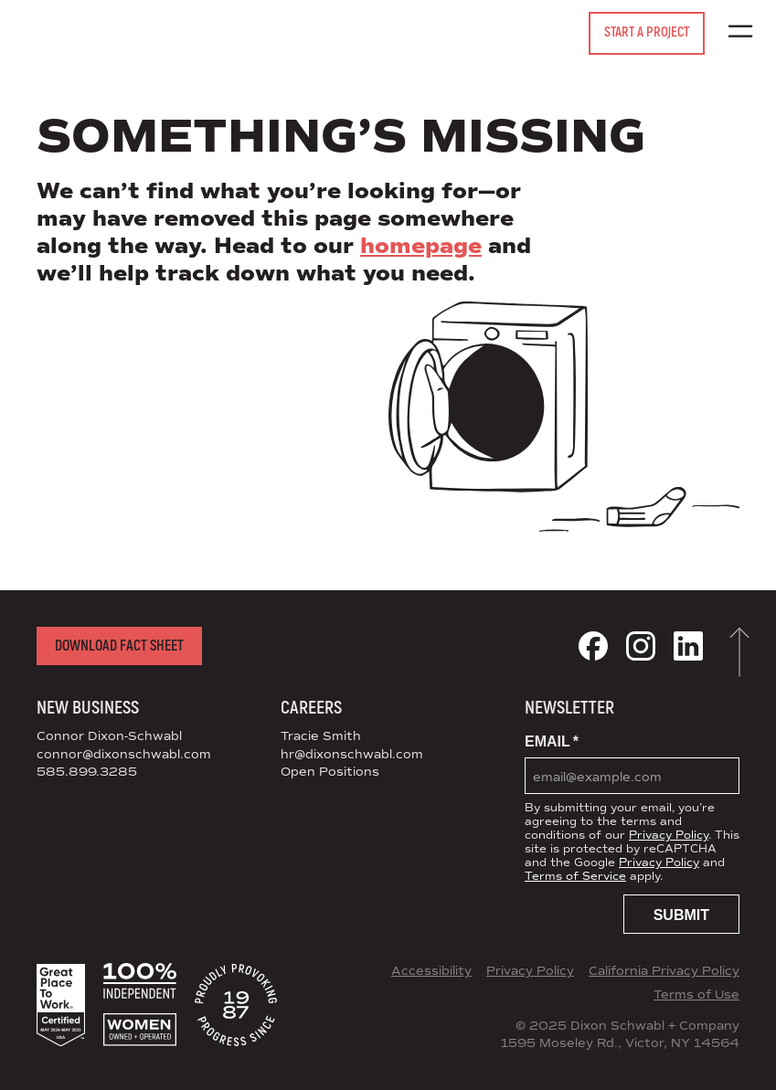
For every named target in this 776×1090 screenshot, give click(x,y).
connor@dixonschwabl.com (124, 754)
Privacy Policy (668, 835)
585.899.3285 (87, 772)
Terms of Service (575, 877)
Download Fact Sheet (119, 646)
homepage (421, 245)
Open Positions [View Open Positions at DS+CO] (330, 772)
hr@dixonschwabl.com (352, 754)
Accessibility (431, 971)
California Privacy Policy (664, 971)
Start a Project (646, 32)
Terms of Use (696, 995)
